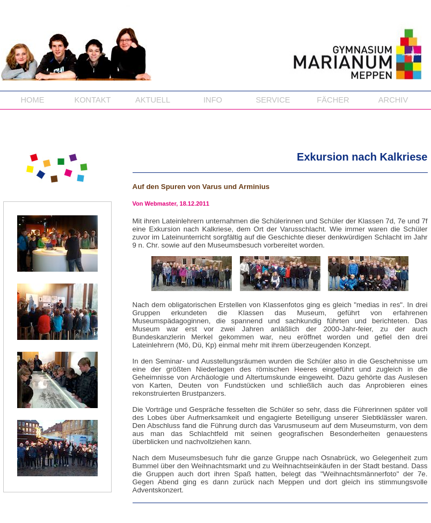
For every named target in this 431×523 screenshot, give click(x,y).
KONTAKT (92, 100)
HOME (33, 100)
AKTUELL (152, 100)
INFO (212, 100)
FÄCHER (333, 100)
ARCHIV (393, 100)
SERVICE (272, 100)
